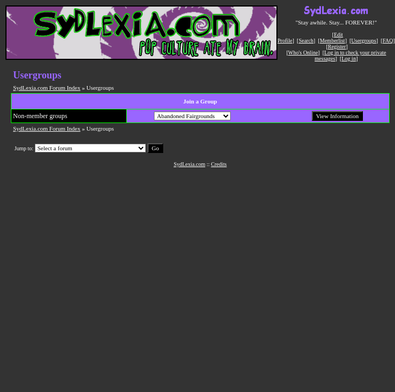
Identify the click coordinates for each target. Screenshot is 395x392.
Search (306, 41)
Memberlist (332, 41)
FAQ (387, 41)
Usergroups (364, 41)
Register (336, 47)
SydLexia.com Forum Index (47, 87)
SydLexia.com (189, 164)
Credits (219, 164)
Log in (349, 59)
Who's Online (303, 53)
